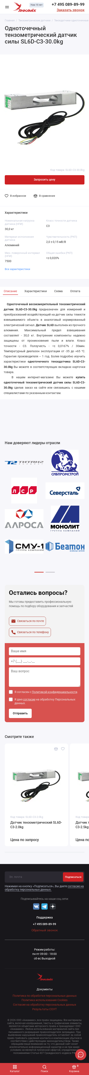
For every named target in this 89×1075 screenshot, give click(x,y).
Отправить (20, 713)
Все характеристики (17, 269)
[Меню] (7, 7)
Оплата (75, 291)
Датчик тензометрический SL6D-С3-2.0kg (36, 825)
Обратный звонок (44, 930)
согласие (29, 699)
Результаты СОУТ (44, 1009)
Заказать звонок (70, 10)
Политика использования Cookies (44, 1000)
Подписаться (73, 877)
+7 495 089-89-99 (68, 4)
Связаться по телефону (30, 632)
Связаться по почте (27, 621)
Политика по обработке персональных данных (45, 996)
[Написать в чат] (80, 1054)
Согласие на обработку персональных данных (44, 1004)
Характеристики (35, 291)
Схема (58, 291)
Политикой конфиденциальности (54, 692)
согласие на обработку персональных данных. (44, 888)
